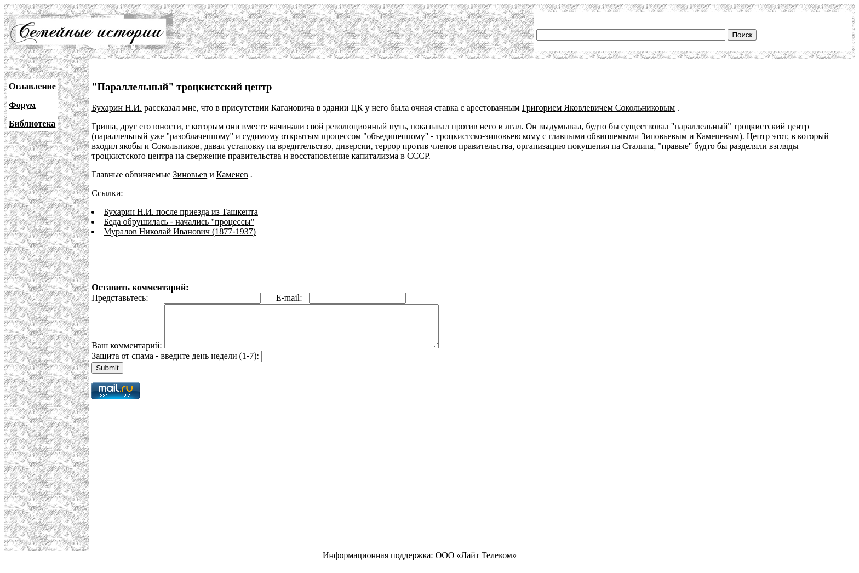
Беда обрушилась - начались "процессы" (179, 221)
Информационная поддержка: (379, 563)
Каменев (232, 174)
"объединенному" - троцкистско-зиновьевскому (451, 136)
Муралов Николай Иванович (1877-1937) (180, 231)
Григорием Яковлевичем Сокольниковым (598, 107)
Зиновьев (190, 174)
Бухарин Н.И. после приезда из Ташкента (181, 211)
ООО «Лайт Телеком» (476, 563)
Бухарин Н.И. (116, 107)
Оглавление (32, 86)
